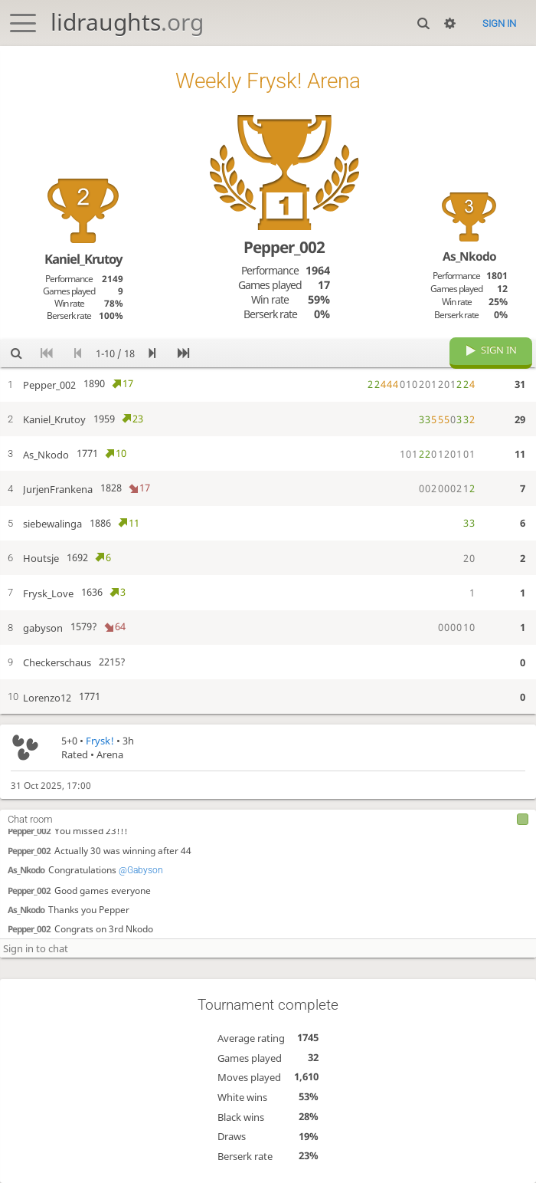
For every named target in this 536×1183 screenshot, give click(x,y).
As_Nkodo (26, 869)
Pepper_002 (29, 830)
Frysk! (100, 741)
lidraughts (127, 22)
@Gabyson (141, 869)
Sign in (499, 23)
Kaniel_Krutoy (83, 259)
